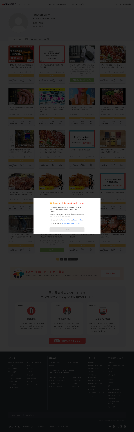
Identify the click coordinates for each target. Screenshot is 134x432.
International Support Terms (70, 223)
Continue (67, 229)
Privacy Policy (77, 220)
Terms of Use (65, 220)
